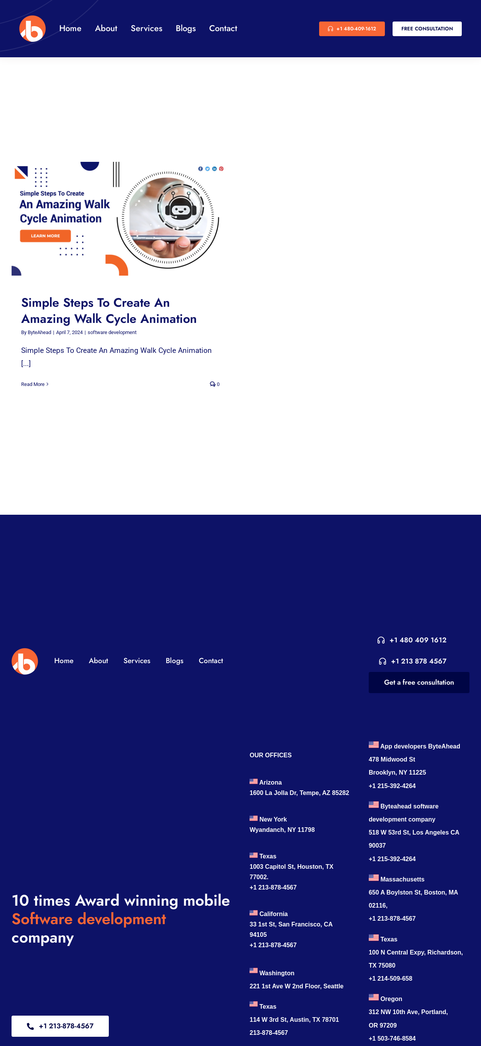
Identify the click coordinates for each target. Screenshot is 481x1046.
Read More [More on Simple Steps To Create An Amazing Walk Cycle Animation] (33, 384)
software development (112, 332)
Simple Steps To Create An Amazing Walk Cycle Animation (109, 311)
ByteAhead (39, 332)
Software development (89, 919)
